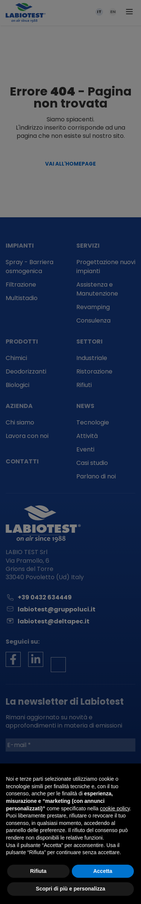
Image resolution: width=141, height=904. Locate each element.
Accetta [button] (102, 871)
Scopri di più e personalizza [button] (70, 889)
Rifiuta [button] (38, 871)
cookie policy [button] (115, 808)
